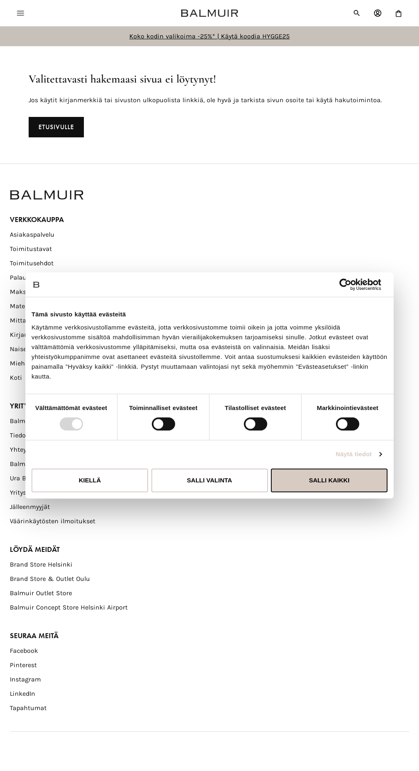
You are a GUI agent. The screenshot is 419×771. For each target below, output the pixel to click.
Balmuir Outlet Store (41, 593)
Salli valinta (209, 480)
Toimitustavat (31, 249)
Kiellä (90, 480)
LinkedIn (22, 693)
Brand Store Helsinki (41, 564)
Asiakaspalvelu (32, 234)
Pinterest (23, 665)
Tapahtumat (28, 708)
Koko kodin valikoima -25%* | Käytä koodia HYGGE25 (209, 36)
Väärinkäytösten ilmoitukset (52, 521)
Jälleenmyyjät (30, 507)
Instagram (25, 679)
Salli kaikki (329, 480)
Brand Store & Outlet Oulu (50, 579)
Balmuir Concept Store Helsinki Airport (69, 607)
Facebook (24, 650)
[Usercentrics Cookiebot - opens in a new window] (351, 284)
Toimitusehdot (32, 263)
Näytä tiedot (354, 453)
